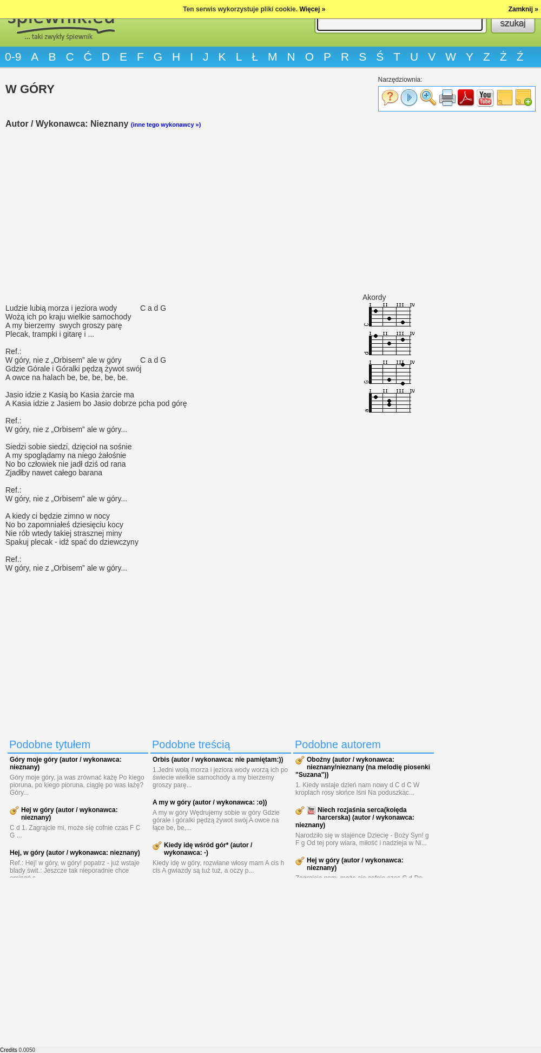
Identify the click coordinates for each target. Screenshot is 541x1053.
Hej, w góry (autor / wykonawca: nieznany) (75, 852)
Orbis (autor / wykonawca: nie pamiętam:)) (218, 759)
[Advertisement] (221, 211)
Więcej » (312, 9)
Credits (8, 1050)
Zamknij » (523, 9)
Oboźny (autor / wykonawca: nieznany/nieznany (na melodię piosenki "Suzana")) (362, 767)
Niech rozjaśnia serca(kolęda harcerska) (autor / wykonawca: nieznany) (354, 817)
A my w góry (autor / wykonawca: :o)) (210, 802)
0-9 (13, 56)
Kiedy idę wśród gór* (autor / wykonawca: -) (208, 848)
